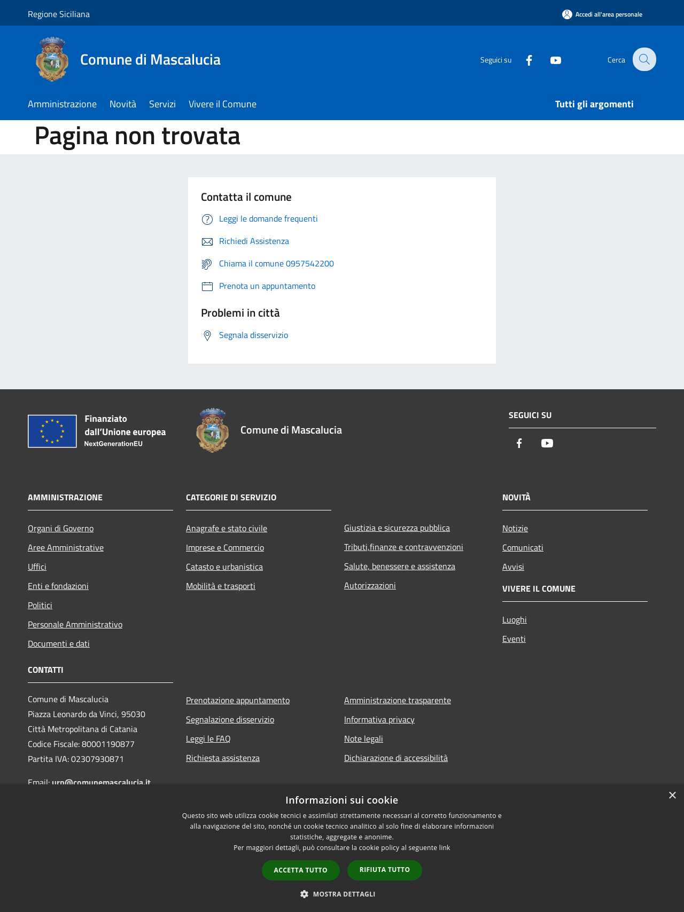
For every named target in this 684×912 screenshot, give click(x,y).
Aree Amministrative (66, 547)
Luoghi (514, 619)
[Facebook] (521, 59)
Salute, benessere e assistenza (399, 566)
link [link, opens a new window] (444, 847)
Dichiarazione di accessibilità (396, 757)
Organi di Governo (61, 528)
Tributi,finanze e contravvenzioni (403, 546)
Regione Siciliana (59, 13)
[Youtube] (548, 59)
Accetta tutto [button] (301, 870)
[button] (342, 894)
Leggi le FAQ (208, 738)
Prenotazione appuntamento (238, 700)
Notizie (515, 528)
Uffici (37, 566)
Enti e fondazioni (58, 585)
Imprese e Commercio (225, 547)
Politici (40, 605)
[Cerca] (643, 59)
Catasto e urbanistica (224, 566)
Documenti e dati (59, 643)
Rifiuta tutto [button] (385, 869)
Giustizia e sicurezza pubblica (397, 527)
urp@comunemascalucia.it (101, 782)
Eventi (514, 638)
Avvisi (513, 566)
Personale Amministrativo (75, 624)
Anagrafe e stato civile (226, 528)
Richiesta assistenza (223, 757)
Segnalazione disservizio (230, 719)
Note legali (363, 738)
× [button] (672, 796)
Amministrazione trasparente (397, 700)
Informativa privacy (379, 719)
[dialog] (342, 848)
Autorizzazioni (370, 585)
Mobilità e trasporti (220, 585)
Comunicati (522, 547)
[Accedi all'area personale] (602, 14)
